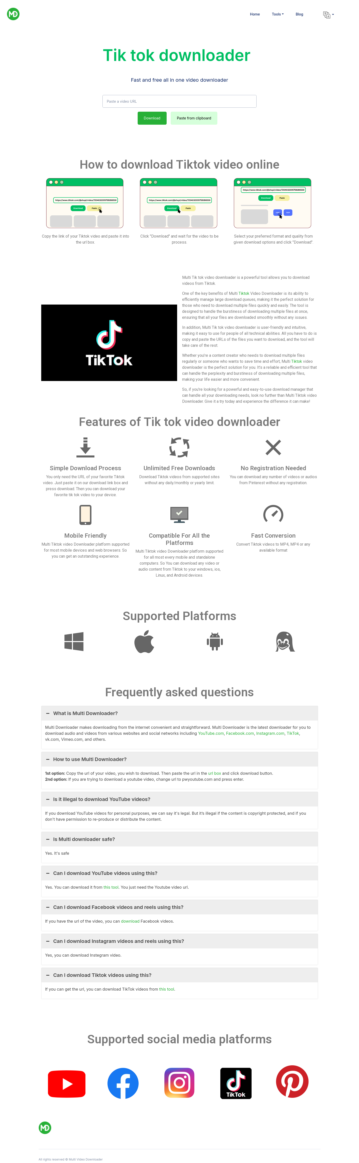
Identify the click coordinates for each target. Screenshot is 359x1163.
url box (215, 773)
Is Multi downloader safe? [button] (80, 839)
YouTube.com (211, 733)
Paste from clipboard (194, 118)
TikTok (293, 733)
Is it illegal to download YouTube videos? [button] (97, 799)
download (130, 921)
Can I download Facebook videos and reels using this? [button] (114, 907)
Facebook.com (240, 733)
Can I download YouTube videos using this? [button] (101, 873)
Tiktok (244, 293)
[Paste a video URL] (179, 101)
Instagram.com (270, 733)
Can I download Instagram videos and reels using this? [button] (114, 941)
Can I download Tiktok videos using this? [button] (98, 975)
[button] (278, 14)
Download (152, 118)
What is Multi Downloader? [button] (81, 713)
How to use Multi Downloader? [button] (86, 759)
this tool (110, 887)
